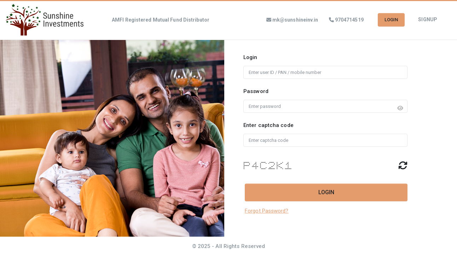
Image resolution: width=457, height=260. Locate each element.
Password (255, 91)
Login (250, 57)
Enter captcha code (268, 125)
